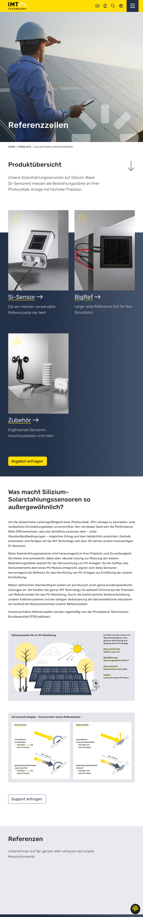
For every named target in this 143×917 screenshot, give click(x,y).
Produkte (24, 146)
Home (11, 146)
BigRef (87, 296)
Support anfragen (27, 799)
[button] (133, 6)
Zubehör (23, 420)
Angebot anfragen (27, 461)
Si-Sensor (25, 296)
